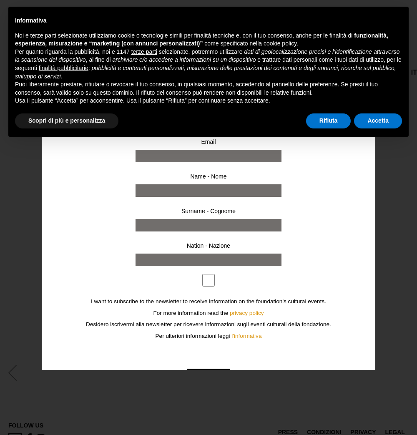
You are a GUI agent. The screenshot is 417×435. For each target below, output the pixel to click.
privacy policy (247, 313)
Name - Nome (208, 176)
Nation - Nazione (208, 245)
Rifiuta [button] (328, 120)
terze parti (144, 51)
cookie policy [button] (280, 43)
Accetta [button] (378, 120)
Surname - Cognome (208, 211)
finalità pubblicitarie (63, 68)
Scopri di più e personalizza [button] (66, 120)
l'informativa (246, 336)
